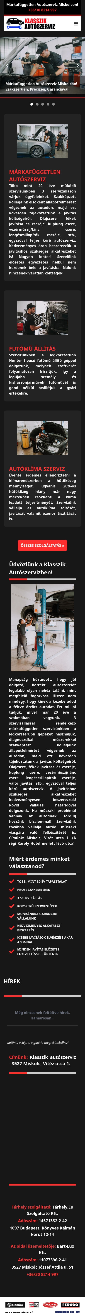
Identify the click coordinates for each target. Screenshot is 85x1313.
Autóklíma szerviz (37, 468)
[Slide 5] (53, 104)
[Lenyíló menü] (76, 23)
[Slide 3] (42, 104)
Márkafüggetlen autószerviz (35, 175)
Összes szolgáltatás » (42, 545)
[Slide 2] (37, 104)
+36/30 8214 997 (42, 10)
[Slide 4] (48, 104)
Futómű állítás (32, 348)
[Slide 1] (31, 104)
